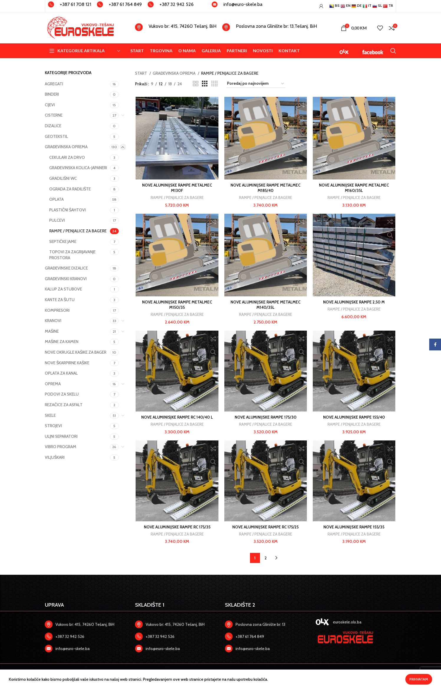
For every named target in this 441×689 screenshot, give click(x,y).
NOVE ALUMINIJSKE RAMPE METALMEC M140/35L (265, 306)
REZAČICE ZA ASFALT (64, 404)
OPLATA (56, 199)
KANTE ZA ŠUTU (60, 299)
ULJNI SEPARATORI (61, 436)
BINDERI (52, 94)
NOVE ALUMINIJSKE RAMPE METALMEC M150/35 (176, 306)
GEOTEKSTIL (56, 136)
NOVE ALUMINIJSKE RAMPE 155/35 (354, 528)
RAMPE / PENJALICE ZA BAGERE (78, 231)
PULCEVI (57, 220)
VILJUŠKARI (55, 457)
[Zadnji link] (85, 638)
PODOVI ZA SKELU (62, 394)
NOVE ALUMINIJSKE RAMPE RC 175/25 (265, 528)
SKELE (50, 415)
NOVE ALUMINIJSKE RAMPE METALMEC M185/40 (265, 188)
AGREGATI (54, 83)
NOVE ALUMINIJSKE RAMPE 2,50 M (354, 303)
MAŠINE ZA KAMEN (61, 341)
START (141, 73)
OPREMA (53, 383)
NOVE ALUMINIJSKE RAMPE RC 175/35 (176, 528)
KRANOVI (53, 320)
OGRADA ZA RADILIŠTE (70, 189)
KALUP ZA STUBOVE (63, 289)
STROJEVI (53, 425)
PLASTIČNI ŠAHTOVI (67, 210)
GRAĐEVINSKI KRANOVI (66, 278)
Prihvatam (418, 679)
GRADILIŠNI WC (63, 178)
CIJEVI (50, 104)
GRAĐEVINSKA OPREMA (66, 146)
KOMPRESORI (57, 310)
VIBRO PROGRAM (60, 446)
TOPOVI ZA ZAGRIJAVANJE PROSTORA (72, 254)
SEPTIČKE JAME (62, 241)
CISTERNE (53, 115)
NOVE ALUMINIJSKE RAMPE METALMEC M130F (176, 188)
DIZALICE (53, 125)
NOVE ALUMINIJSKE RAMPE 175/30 (265, 418)
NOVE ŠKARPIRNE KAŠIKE (67, 362)
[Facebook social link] (435, 344)
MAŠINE (52, 331)
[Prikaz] (195, 83)
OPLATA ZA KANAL (61, 373)
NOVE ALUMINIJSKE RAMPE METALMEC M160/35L (354, 188)
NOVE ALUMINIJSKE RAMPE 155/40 (354, 418)
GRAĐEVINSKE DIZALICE (66, 268)
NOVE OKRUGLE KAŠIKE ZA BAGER (75, 352)
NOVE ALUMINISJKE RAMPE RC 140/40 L (176, 418)
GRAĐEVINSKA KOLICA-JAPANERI (78, 167)
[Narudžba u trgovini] (255, 83)
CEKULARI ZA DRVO (67, 157)
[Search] (393, 51)
